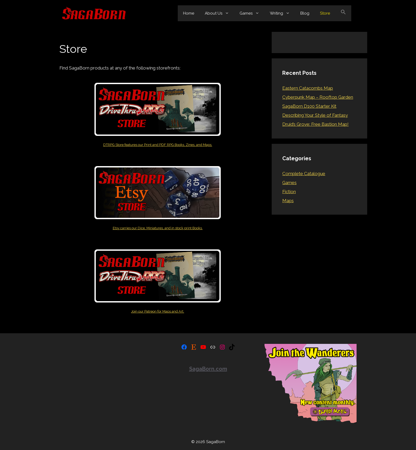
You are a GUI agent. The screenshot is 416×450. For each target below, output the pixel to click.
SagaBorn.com (208, 369)
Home (188, 13)
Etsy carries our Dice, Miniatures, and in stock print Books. (158, 228)
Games (252, 13)
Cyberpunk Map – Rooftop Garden (317, 97)
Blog (304, 13)
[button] (343, 13)
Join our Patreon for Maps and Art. (157, 311)
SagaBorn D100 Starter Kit (309, 106)
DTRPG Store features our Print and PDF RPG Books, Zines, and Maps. (157, 145)
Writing (282, 13)
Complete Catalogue (303, 173)
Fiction (289, 191)
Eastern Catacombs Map (307, 88)
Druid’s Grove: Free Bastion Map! (315, 124)
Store (325, 13)
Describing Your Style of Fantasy (315, 115)
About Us (219, 13)
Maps (288, 200)
